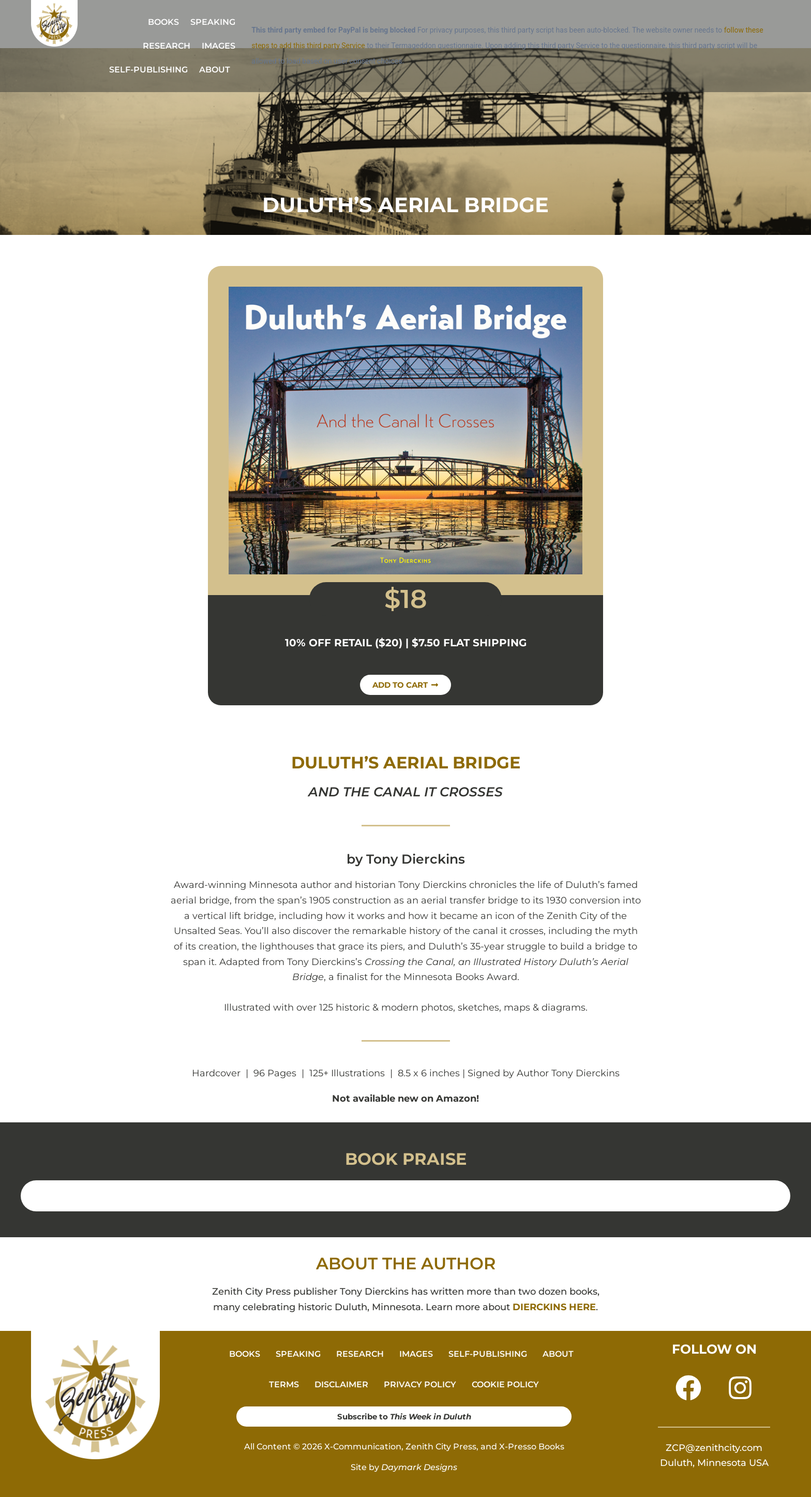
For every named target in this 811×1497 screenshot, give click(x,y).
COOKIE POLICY (505, 1384)
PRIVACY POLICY (420, 1384)
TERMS (284, 1384)
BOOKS (163, 22)
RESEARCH (166, 46)
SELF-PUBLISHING (148, 70)
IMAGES (218, 46)
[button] (217, 70)
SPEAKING (212, 22)
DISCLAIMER (341, 1384)
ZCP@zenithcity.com (714, 1448)
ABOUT (214, 70)
